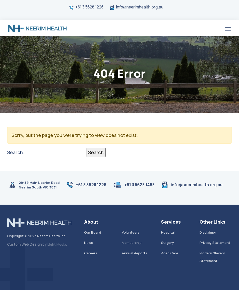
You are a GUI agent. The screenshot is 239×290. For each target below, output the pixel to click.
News (88, 242)
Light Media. (57, 244)
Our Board (92, 232)
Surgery (167, 242)
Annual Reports (134, 253)
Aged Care (169, 253)
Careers (90, 253)
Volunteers (131, 232)
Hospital (168, 232)
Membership (132, 242)
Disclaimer (208, 232)
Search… (16, 152)
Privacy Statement (215, 242)
